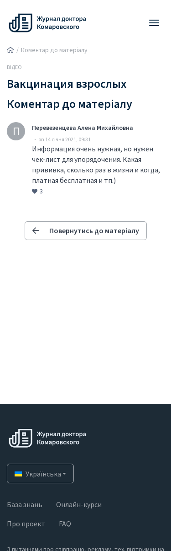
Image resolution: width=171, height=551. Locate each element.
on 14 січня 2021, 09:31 (64, 139)
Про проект (26, 523)
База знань (24, 504)
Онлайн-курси (79, 504)
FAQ (65, 523)
